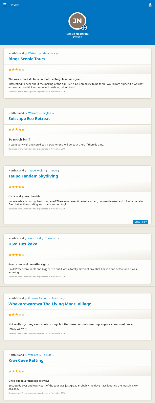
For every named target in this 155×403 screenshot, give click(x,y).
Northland (34, 238)
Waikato (33, 53)
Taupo (53, 170)
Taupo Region (36, 170)
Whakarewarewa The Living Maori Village (49, 304)
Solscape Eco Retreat (29, 118)
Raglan (47, 113)
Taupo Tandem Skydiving (33, 176)
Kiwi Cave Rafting (26, 360)
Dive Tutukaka (22, 244)
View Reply (141, 221)
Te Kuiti (47, 355)
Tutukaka (51, 238)
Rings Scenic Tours (26, 59)
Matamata (49, 53)
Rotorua (57, 298)
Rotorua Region (37, 298)
